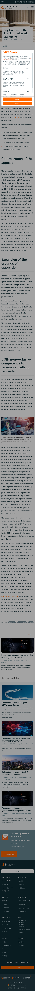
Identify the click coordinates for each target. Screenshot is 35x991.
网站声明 (9, 60)
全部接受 (17, 103)
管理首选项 (17, 99)
